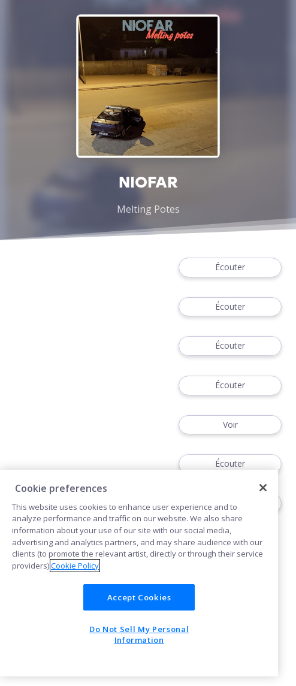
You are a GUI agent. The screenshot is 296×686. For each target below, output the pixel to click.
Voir (230, 425)
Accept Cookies (139, 597)
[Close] (263, 488)
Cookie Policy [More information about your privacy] (75, 565)
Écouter (230, 267)
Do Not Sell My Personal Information (139, 634)
